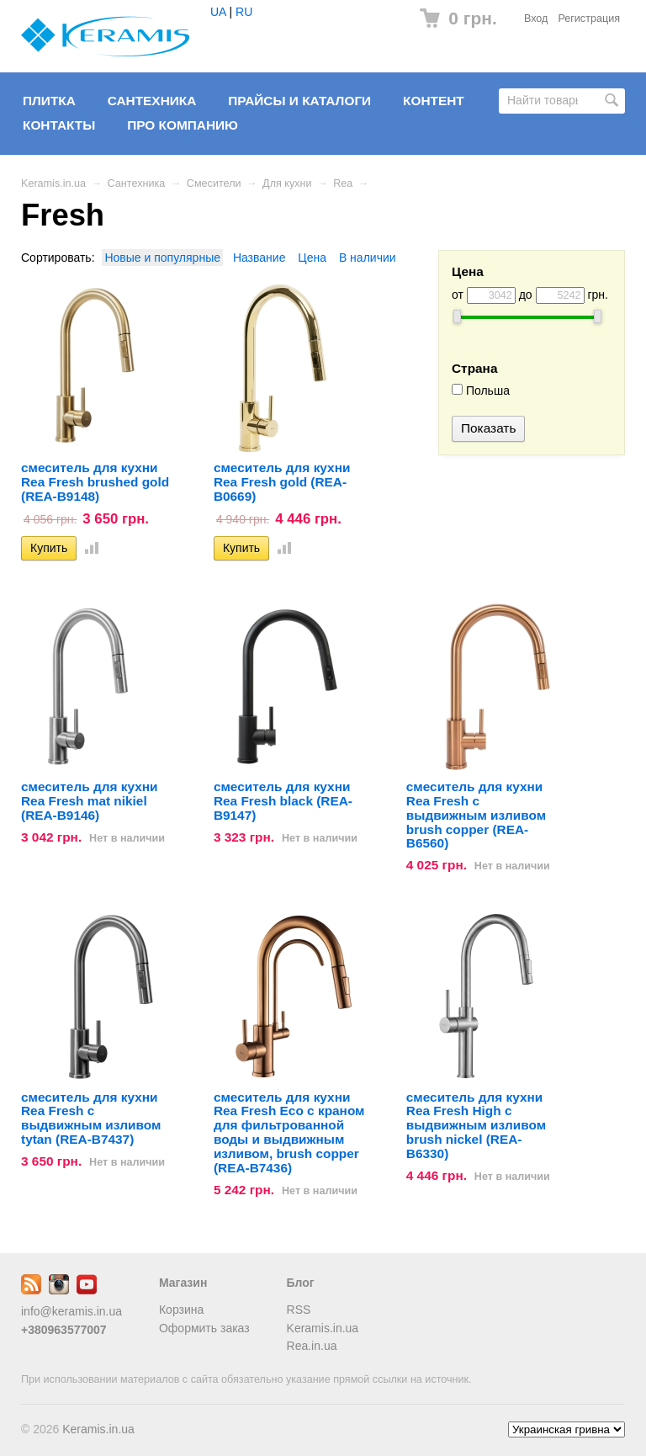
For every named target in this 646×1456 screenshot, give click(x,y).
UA (218, 12)
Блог (301, 1282)
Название (259, 257)
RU (244, 12)
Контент (433, 100)
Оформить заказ (204, 1328)
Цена (312, 257)
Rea (342, 183)
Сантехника (152, 100)
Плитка (49, 100)
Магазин (183, 1282)
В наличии (367, 257)
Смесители (214, 183)
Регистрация (589, 18)
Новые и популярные (162, 257)
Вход (536, 18)
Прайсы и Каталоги (299, 100)
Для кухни (286, 183)
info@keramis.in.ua (71, 1311)
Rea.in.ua (312, 1345)
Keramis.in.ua (53, 183)
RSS (299, 1309)
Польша (481, 390)
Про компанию (182, 125)
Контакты (59, 125)
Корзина (181, 1309)
